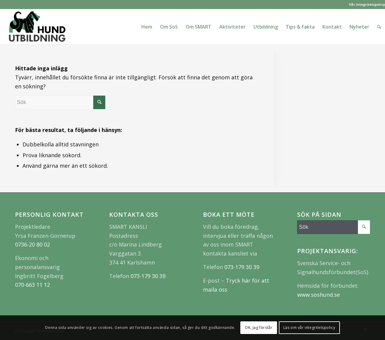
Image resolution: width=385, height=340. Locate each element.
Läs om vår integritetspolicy (309, 327)
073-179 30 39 (148, 276)
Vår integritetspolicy (367, 4)
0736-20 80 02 (32, 244)
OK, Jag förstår (258, 327)
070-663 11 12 (32, 284)
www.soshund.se (318, 294)
